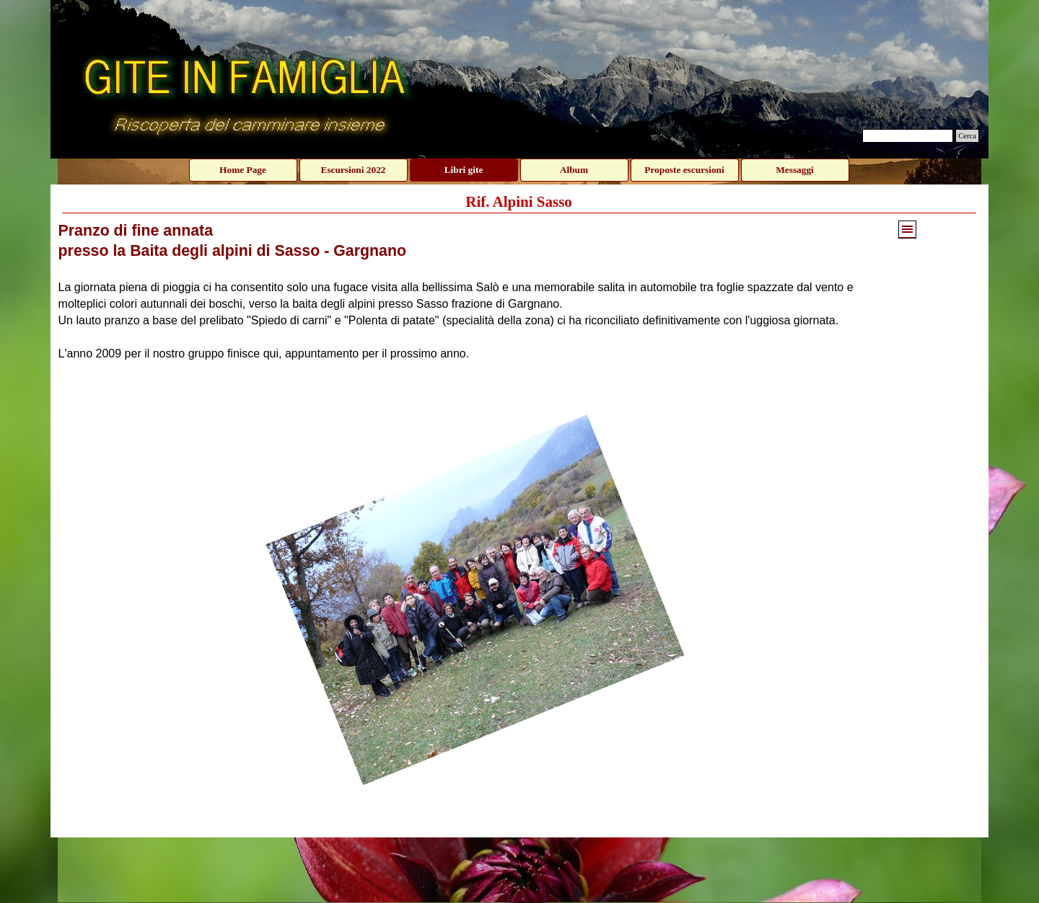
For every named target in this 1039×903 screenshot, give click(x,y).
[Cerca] (907, 136)
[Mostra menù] (907, 229)
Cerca (967, 136)
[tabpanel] (474, 291)
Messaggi (795, 169)
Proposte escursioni (684, 169)
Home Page (242, 169)
